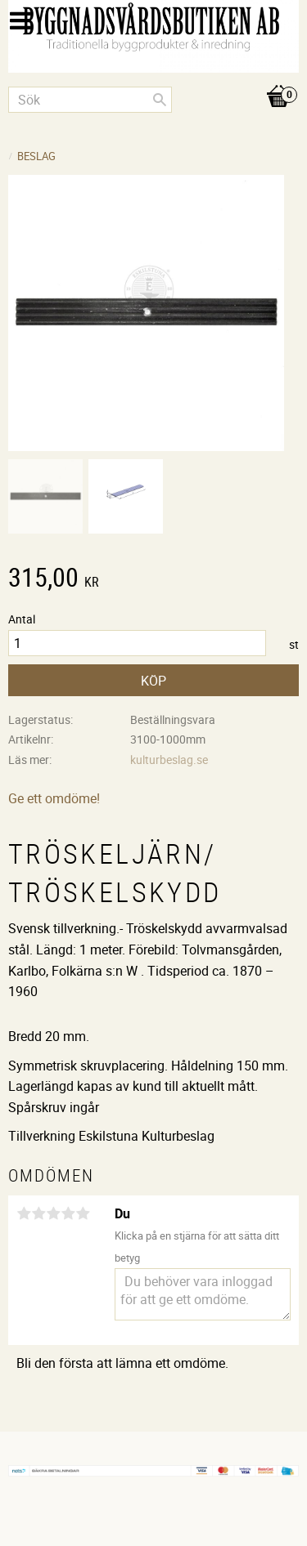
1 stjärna (23, 1213)
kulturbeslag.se (169, 759)
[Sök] (159, 99)
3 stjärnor (53, 1213)
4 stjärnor (68, 1213)
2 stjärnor (38, 1213)
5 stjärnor (82, 1213)
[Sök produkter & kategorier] (90, 100)
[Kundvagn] (153, 79)
